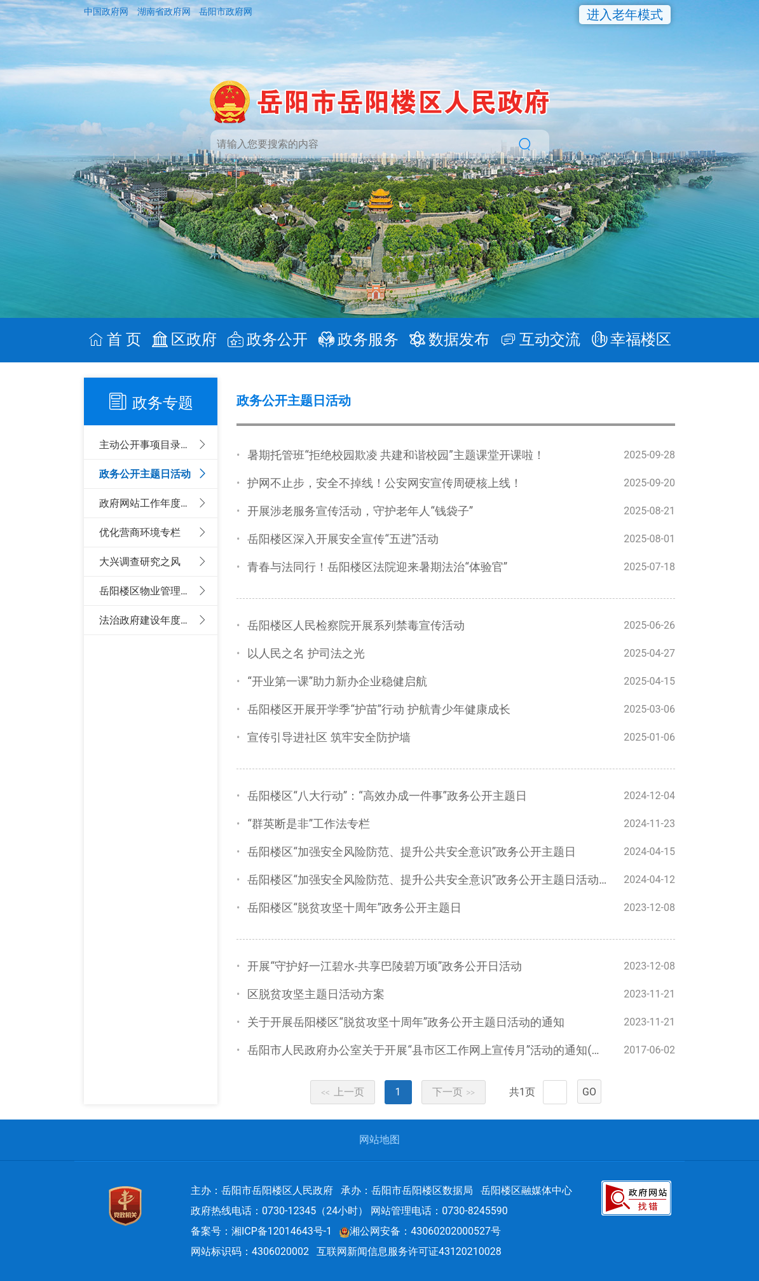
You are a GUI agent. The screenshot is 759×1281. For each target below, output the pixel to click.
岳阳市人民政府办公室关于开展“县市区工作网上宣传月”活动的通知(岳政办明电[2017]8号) (474, 1050)
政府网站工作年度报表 (148, 503)
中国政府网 (107, 11)
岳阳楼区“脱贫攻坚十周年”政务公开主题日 (354, 907)
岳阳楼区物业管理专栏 (148, 591)
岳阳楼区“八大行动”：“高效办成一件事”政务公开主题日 (387, 795)
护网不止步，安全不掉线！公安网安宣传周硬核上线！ (384, 483)
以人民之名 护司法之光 (305, 653)
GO (589, 1092)
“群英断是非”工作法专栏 (308, 823)
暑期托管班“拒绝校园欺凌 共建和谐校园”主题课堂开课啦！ (395, 455)
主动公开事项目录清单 (148, 445)
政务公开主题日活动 (145, 474)
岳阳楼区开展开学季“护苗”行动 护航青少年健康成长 (378, 709)
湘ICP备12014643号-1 (281, 1231)
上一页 (342, 1092)
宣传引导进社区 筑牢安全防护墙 (328, 737)
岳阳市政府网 (225, 11)
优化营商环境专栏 (140, 532)
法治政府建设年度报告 (148, 620)
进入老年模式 (625, 14)
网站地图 (379, 1140)
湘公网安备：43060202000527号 (420, 1231)
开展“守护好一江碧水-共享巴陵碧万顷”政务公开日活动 (384, 966)
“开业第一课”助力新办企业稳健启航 (337, 681)
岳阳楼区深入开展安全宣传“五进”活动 (343, 538)
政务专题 (162, 403)
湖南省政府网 (165, 11)
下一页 (453, 1092)
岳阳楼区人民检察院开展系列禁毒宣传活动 (356, 625)
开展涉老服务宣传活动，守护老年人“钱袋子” (360, 510)
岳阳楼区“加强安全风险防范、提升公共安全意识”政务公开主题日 (411, 851)
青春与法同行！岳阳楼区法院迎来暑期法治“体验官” (377, 566)
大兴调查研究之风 (140, 562)
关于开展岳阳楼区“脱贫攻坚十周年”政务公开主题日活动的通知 (405, 1022)
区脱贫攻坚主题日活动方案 (316, 994)
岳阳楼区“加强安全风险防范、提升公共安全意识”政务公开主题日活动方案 (434, 879)
